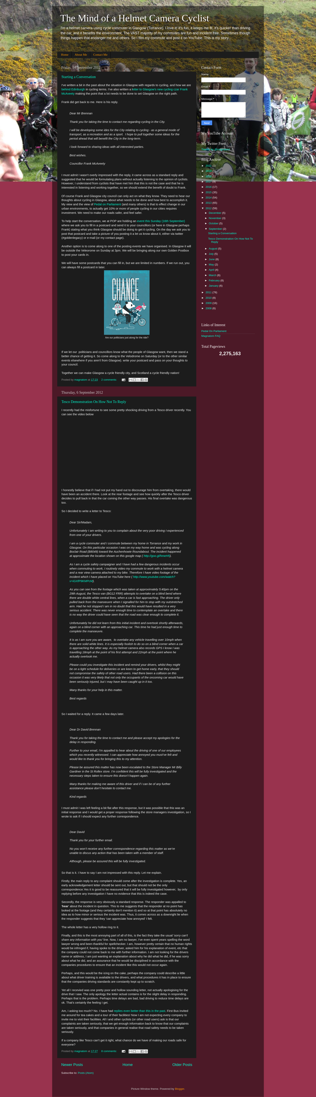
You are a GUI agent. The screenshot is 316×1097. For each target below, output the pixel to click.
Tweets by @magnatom (215, 149)
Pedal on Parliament (107, 204)
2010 (209, 297)
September (216, 228)
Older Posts (182, 1065)
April (212, 269)
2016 (209, 186)
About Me (81, 54)
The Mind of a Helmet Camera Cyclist (134, 18)
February (214, 280)
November (215, 218)
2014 (209, 197)
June (212, 259)
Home (65, 54)
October (214, 223)
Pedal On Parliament (214, 331)
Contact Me (100, 54)
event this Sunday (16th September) (161, 221)
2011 (209, 292)
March (213, 275)
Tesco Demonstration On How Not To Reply (93, 402)
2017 (209, 181)
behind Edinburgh (73, 89)
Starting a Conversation (78, 77)
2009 (209, 303)
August (213, 248)
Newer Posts (72, 1065)
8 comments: (109, 1051)
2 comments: (109, 379)
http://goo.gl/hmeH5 (157, 555)
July (211, 253)
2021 (209, 165)
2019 (209, 170)
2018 (209, 176)
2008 (209, 308)
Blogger (179, 1088)
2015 (209, 192)
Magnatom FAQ (210, 335)
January (214, 285)
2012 (209, 208)
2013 (209, 202)
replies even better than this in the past (139, 1010)
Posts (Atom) (86, 1072)
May (212, 264)
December (215, 212)
